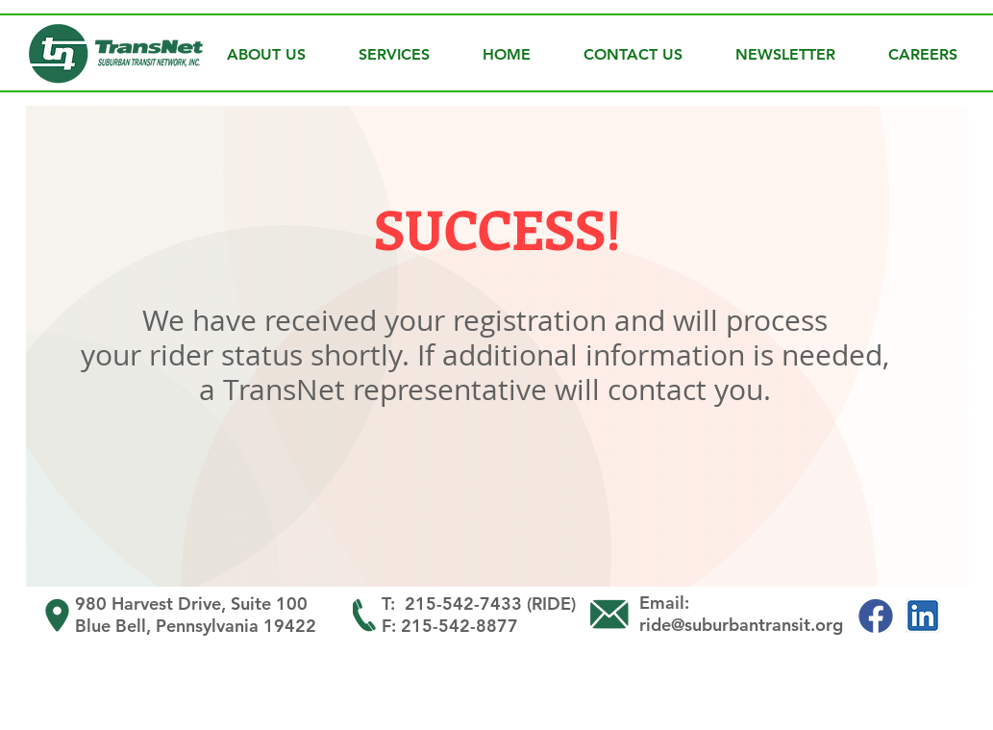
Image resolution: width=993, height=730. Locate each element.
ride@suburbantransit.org (741, 625)
